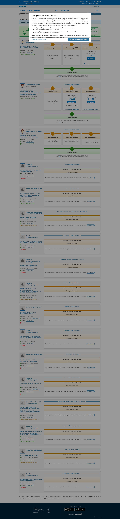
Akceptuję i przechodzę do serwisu (78, 39)
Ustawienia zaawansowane (38, 39)
